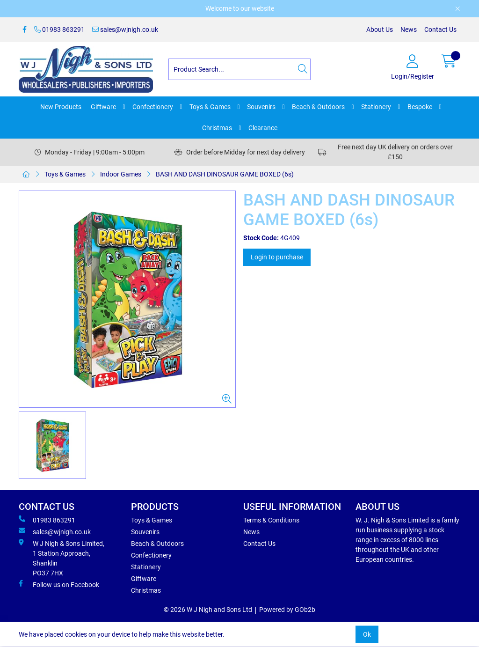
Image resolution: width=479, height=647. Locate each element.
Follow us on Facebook (59, 584)
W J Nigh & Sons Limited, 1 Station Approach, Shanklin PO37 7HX (61, 558)
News (408, 29)
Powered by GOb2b (287, 609)
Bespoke (419, 106)
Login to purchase (277, 257)
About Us (379, 29)
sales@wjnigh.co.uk (125, 29)
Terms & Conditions (271, 520)
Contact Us (440, 29)
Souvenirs (261, 106)
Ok (367, 634)
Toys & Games (210, 106)
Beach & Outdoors (318, 106)
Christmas (217, 128)
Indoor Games (120, 174)
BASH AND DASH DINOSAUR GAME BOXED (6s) (225, 174)
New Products (60, 106)
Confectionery (152, 106)
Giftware (103, 106)
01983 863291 (59, 29)
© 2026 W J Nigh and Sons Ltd (208, 609)
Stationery (376, 106)
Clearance (262, 128)
